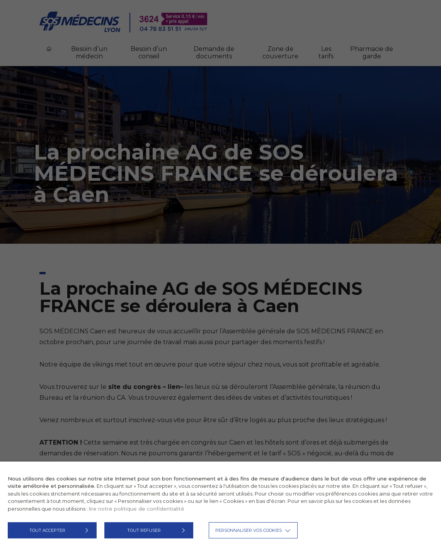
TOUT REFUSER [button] (144, 530)
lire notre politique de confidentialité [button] (136, 509)
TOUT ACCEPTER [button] (47, 530)
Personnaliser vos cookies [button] (248, 530)
